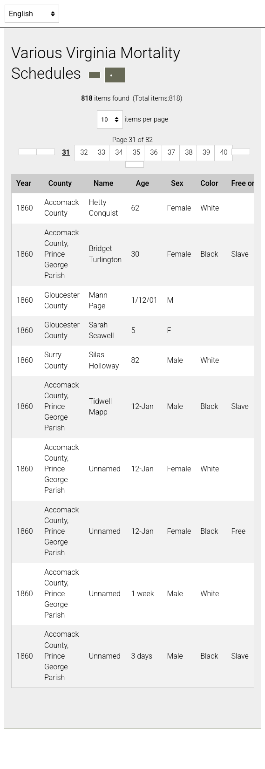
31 (66, 153)
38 (189, 153)
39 (206, 153)
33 (101, 153)
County (61, 183)
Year (25, 183)
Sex (179, 183)
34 (118, 153)
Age (144, 183)
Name (105, 183)
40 (224, 153)
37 (171, 153)
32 (84, 153)
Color (211, 183)
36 (153, 153)
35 (136, 153)
